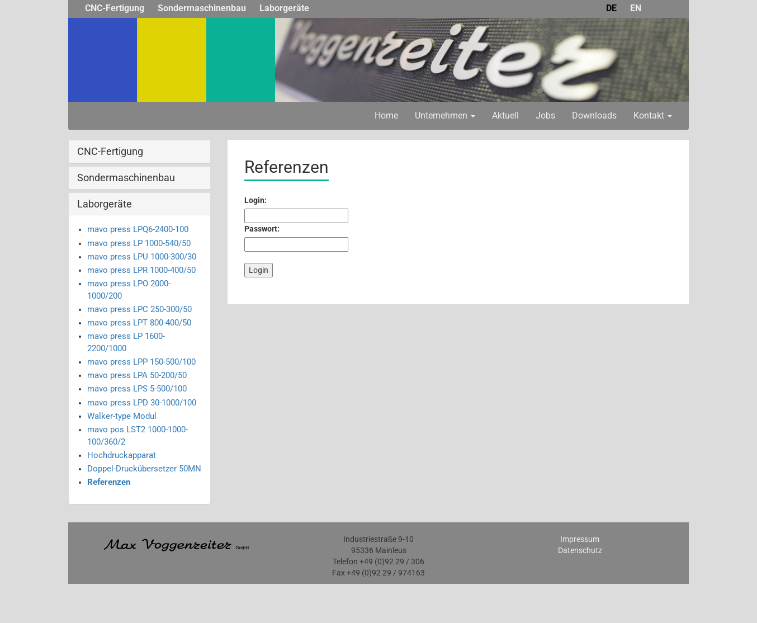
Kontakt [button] (652, 115)
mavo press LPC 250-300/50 (139, 309)
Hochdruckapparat (121, 455)
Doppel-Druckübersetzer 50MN (144, 469)
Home (386, 115)
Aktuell (505, 115)
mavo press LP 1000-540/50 (139, 243)
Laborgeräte (284, 8)
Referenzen (108, 482)
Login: (255, 200)
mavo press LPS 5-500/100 (137, 389)
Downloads (594, 115)
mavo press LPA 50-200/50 (137, 375)
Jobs (545, 115)
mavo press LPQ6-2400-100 (137, 229)
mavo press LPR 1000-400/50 (141, 270)
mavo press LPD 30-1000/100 (141, 403)
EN (635, 8)
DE (611, 8)
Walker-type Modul (122, 416)
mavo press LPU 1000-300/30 (141, 257)
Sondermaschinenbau (202, 8)
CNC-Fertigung (114, 8)
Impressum (579, 539)
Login (258, 270)
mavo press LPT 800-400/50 (139, 323)
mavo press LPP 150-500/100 (141, 362)
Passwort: (262, 228)
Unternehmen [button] (445, 115)
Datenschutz (580, 550)
